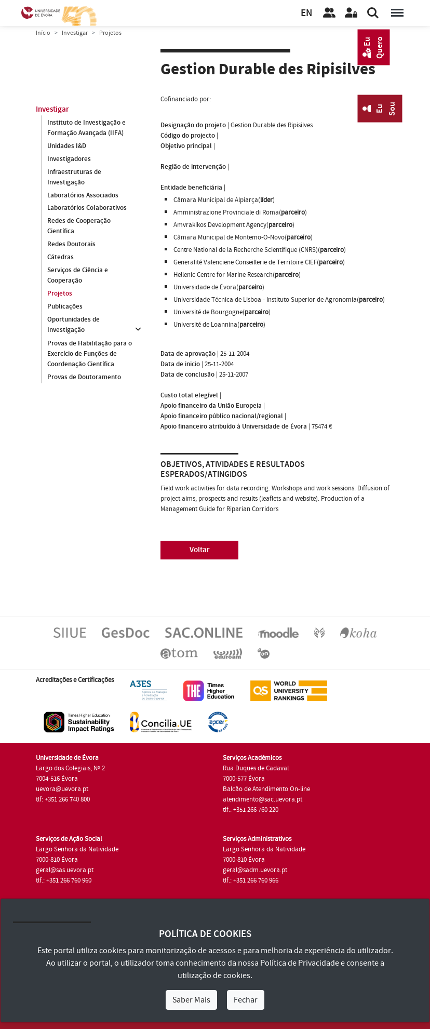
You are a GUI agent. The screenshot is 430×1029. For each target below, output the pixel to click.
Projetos (59, 294)
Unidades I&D (66, 146)
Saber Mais (191, 1000)
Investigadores (69, 159)
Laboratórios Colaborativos (87, 208)
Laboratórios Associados (82, 195)
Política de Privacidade (299, 963)
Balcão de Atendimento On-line (266, 789)
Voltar (200, 550)
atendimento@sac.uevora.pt (262, 799)
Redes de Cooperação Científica (79, 226)
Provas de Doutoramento (84, 377)
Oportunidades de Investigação (73, 325)
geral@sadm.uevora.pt (255, 870)
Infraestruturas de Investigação (74, 177)
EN (306, 13)
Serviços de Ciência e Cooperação (77, 276)
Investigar (75, 33)
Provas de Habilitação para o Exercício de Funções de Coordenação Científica (89, 354)
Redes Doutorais (71, 244)
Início (43, 33)
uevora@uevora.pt (62, 789)
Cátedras (60, 257)
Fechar (246, 1000)
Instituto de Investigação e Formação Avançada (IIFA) (86, 128)
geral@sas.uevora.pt (64, 870)
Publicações (65, 307)
